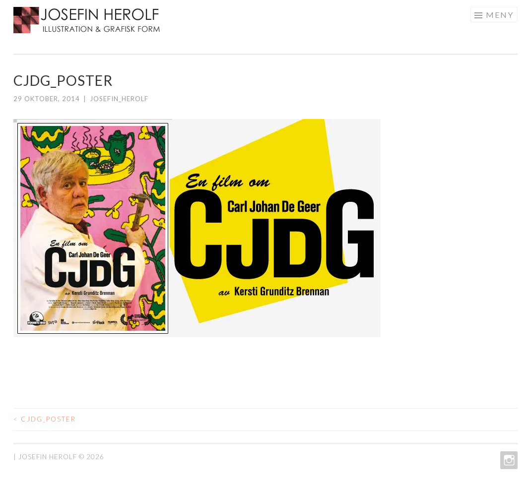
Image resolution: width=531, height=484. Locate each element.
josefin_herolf (119, 99)
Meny (500, 14)
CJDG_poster (44, 419)
